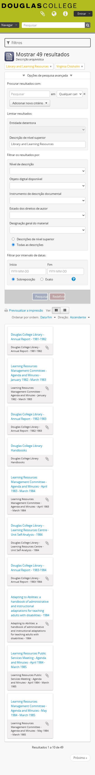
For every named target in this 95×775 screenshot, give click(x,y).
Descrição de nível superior (28, 138)
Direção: (63, 317)
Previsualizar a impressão (24, 310)
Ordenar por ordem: (25, 317)
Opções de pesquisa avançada (47, 75)
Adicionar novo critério (29, 103)
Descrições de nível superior (33, 239)
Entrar (82, 14)
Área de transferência (42, 14)
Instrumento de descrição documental (35, 194)
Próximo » (80, 758)
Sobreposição (23, 279)
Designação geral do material (29, 223)
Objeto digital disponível (26, 179)
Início (13, 264)
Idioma (54, 14)
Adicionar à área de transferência (47, 347)
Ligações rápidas (65, 14)
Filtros (14, 42)
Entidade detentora (23, 123)
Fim (49, 264)
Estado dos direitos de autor (29, 208)
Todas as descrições (27, 245)
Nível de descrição (22, 164)
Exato (46, 279)
